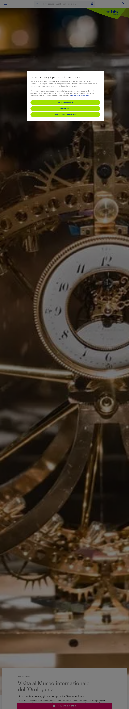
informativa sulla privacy (79, 96)
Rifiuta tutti (65, 108)
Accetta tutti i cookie (65, 114)
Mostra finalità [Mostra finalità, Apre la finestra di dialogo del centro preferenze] (65, 102)
